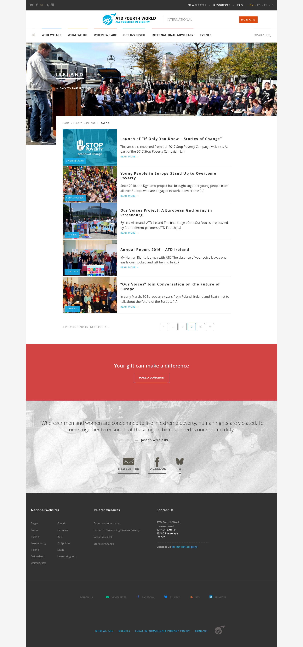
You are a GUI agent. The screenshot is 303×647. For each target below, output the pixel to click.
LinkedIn (220, 597)
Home (66, 123)
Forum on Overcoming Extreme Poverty (117, 530)
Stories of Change (104, 543)
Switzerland (37, 556)
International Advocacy (172, 35)
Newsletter (119, 597)
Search (260, 35)
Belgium (35, 523)
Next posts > (99, 326)
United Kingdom (66, 556)
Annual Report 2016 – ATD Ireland (154, 249)
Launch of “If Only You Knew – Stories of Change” (171, 138)
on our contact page (184, 547)
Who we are (51, 35)
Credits (124, 631)
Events (205, 35)
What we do (78, 35)
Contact (201, 631)
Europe (77, 123)
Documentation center (107, 523)
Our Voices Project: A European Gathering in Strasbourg (166, 212)
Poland (35, 549)
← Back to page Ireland (73, 88)
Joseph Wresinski (103, 537)
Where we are (105, 35)
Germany (62, 530)
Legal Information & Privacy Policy (162, 631)
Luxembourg (38, 543)
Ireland (91, 123)
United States (38, 563)
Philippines (63, 543)
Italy (59, 536)
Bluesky (175, 597)
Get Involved (134, 35)
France (35, 530)
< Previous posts (75, 326)
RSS (197, 597)
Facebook (148, 597)
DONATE (248, 19)
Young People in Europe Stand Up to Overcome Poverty (168, 175)
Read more (129, 156)
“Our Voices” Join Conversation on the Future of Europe (170, 286)
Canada (61, 523)
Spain (60, 549)
